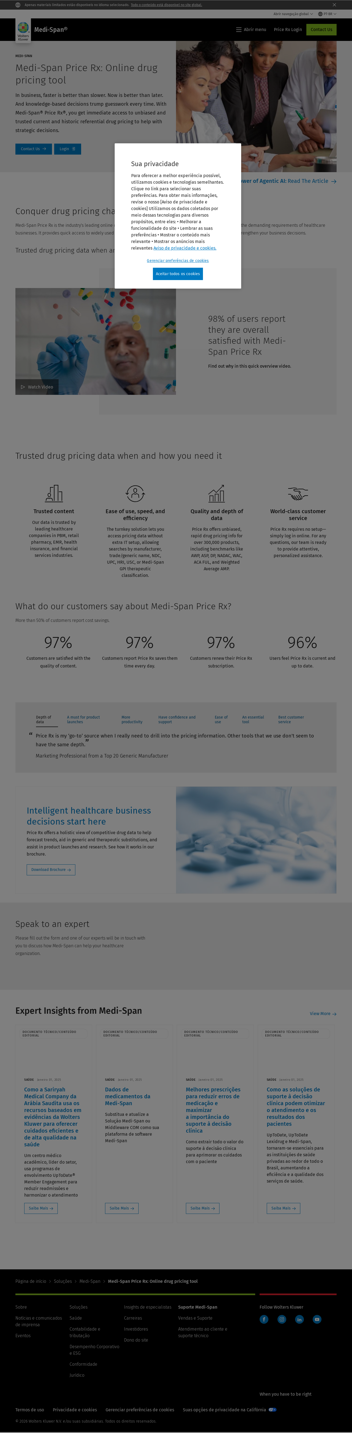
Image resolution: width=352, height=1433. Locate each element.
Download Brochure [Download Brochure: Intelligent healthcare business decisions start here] (48, 869)
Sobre (21, 1307)
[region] (178, 216)
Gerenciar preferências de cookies (140, 1410)
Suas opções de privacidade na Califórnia (224, 1410)
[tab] (47, 721)
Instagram (281, 1319)
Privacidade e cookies (75, 1410)
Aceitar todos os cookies (178, 274)
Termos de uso (29, 1410)
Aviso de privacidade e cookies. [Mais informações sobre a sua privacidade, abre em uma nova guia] (184, 248)
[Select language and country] (327, 14)
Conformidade (83, 1364)
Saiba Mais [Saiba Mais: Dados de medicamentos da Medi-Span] (120, 1208)
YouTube (317, 1319)
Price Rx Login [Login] (67, 149)
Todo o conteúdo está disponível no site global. (166, 5)
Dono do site (136, 1340)
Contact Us (321, 29)
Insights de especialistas (147, 1307)
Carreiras (133, 1318)
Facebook (264, 1319)
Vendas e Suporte (195, 1318)
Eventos (23, 1336)
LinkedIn (299, 1319)
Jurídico (77, 1375)
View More (320, 1014)
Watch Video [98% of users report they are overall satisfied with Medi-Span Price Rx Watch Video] (40, 387)
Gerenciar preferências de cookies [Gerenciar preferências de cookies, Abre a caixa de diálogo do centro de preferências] (178, 260)
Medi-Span (89, 1281)
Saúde (76, 1318)
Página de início (30, 1281)
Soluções (63, 1281)
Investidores (136, 1329)
